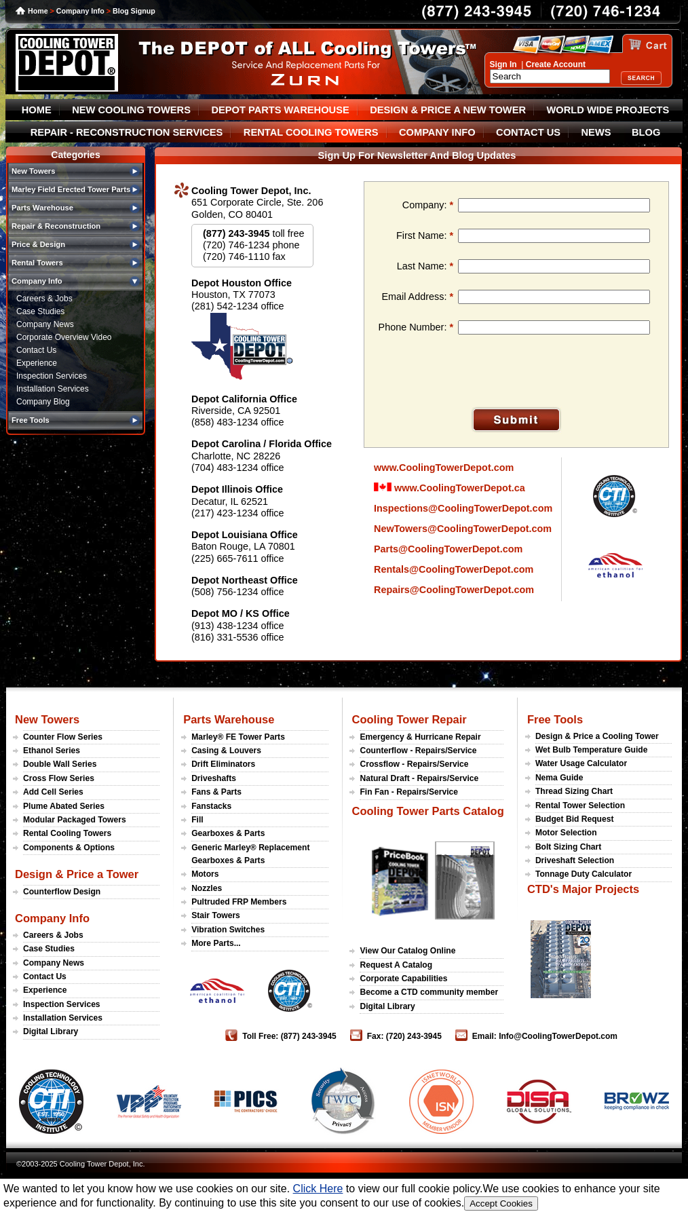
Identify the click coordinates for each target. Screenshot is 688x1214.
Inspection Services (51, 376)
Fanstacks (211, 806)
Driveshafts (213, 778)
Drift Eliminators (223, 764)
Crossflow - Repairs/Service (414, 764)
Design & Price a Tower (76, 874)
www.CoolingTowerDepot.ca (449, 487)
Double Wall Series (59, 764)
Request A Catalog (396, 965)
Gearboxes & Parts (228, 833)
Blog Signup (134, 11)
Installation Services (52, 389)
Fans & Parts (216, 792)
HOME (37, 110)
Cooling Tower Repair (408, 719)
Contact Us (36, 350)
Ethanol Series (51, 750)
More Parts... (216, 943)
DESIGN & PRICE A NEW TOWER (448, 110)
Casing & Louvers (226, 750)
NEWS (596, 132)
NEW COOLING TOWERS (131, 110)
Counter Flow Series (62, 737)
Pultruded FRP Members (238, 902)
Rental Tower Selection (580, 805)
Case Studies (40, 311)
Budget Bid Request (574, 819)
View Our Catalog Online (407, 950)
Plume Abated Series (63, 806)
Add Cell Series (53, 792)
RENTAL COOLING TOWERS (311, 132)
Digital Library (50, 1031)
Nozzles (206, 888)
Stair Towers (215, 915)
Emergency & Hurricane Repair (420, 737)
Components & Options (69, 847)
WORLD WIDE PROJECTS (608, 110)
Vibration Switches (228, 929)
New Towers (47, 719)
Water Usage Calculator (581, 763)
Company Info (80, 11)
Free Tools (555, 719)
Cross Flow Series (58, 778)
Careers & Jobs (44, 298)
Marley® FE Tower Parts (238, 737)
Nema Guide (559, 777)
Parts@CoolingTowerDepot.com (448, 549)
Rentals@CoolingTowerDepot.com (453, 569)
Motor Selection (566, 832)
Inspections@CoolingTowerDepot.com (463, 508)
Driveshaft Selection (574, 860)
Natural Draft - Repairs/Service (419, 778)
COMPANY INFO (437, 132)
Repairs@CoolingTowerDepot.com (454, 589)
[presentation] (481, 374)
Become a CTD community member (429, 992)
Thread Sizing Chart (574, 791)
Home (38, 11)
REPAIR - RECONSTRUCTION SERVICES (127, 132)
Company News (45, 324)
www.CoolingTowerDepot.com (444, 467)
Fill (197, 819)
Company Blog (43, 401)
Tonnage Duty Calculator (583, 874)
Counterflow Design (61, 891)
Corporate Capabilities (403, 978)
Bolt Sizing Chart (568, 847)
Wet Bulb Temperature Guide (591, 750)
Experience (36, 363)
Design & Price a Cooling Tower (597, 736)
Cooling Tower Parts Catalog (427, 811)
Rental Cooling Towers (67, 833)
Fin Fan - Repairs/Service (409, 792)
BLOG (646, 132)
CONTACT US (528, 132)
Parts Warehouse (228, 719)
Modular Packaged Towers (74, 819)
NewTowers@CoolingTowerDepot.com (463, 528)
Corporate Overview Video (64, 337)
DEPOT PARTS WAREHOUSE (280, 110)
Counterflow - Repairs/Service (418, 750)
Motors (204, 874)
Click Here (318, 1188)
